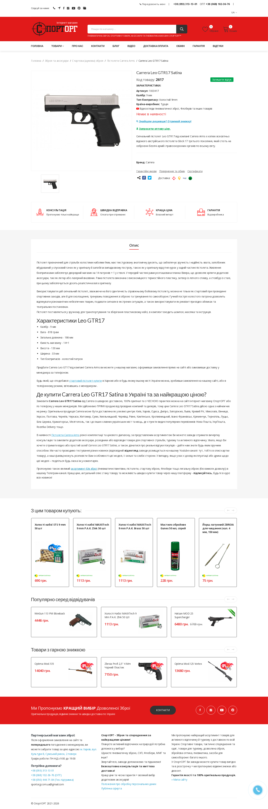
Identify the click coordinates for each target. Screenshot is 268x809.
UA (234, 12)
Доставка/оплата (155, 45)
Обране (210, 29)
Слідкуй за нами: (40, 8)
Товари (57, 45)
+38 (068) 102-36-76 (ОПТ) (46, 775)
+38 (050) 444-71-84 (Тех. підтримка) (52, 779)
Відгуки (218, 45)
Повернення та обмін (172, 171)
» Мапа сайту (179, 779)
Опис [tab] (134, 245)
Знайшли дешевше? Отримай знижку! (163, 121)
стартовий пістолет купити (85, 380)
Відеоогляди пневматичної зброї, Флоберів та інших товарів (174, 108)
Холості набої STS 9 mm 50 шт (50, 526)
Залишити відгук (222, 79)
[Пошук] (181, 29)
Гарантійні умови (146, 171)
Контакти (98, 45)
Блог (115, 45)
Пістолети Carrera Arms (65, 435)
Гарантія (199, 45)
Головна (37, 45)
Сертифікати (195, 171)
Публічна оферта (111, 788)
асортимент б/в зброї (84, 468)
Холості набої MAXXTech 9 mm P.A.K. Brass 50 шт (135, 526)
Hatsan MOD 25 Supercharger (184, 615)
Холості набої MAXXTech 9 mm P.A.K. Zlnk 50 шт (93, 526)
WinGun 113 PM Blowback (50, 613)
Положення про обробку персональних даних (128, 784)
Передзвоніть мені (152, 4)
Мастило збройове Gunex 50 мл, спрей (173, 526)
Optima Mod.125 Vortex (188, 663)
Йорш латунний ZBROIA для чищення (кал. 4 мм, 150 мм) (218, 528)
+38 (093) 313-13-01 (185, 4)
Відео (131, 45)
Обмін (180, 45)
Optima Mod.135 (44, 663)
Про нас (77, 45)
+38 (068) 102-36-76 (218, 4)
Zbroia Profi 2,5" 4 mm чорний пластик (118, 665)
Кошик (230, 29)
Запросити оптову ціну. (153, 128)
